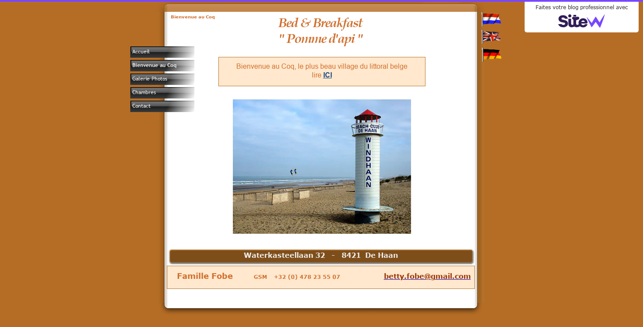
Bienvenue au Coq (154, 65)
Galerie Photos (149, 79)
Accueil (141, 52)
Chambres (144, 92)
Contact (141, 106)
